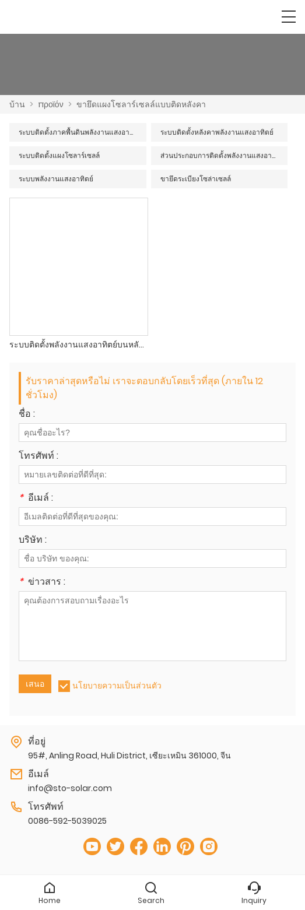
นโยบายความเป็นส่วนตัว (117, 685)
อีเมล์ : (36, 498)
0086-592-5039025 (67, 821)
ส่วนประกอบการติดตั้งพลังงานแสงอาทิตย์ (222, 155)
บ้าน (17, 104)
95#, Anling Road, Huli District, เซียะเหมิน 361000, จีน (129, 755)
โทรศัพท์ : (38, 456)
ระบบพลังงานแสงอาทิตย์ (56, 179)
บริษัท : (33, 540)
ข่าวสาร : (42, 582)
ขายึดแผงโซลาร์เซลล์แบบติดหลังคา (141, 104)
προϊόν (51, 104)
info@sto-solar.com (70, 788)
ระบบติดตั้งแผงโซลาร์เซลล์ (59, 155)
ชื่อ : (27, 414)
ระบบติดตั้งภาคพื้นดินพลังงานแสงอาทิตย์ (81, 132)
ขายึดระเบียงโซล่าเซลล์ (195, 179)
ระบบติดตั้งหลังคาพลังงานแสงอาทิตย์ (217, 132)
